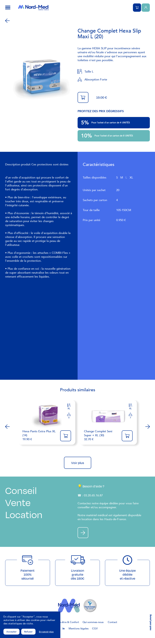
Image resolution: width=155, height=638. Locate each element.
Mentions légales (79, 628)
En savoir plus (46, 631)
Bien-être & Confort (67, 622)
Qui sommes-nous (93, 622)
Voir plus (77, 463)
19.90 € (39, 435)
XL (131, 178)
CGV (95, 628)
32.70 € (101, 435)
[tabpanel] (41, 79)
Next (147, 427)
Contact (112, 622)
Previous (7, 427)
